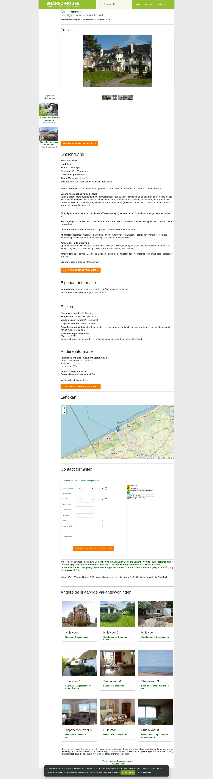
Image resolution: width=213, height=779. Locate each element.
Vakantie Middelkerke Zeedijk (91, 565)
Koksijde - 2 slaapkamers (76, 637)
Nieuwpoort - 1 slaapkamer (115, 734)
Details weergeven (144, 772)
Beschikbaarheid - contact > (79, 143)
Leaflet (149, 458)
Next (171, 61)
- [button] (64, 412)
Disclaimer (120, 764)
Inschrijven (161, 4)
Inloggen (149, 4)
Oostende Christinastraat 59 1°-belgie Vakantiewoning (123, 562)
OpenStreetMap (159, 458)
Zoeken (137, 4)
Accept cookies (128, 772)
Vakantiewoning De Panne (125, 565)
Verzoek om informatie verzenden (93, 548)
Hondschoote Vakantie (140, 567)
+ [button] (64, 408)
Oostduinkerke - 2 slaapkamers (155, 637)
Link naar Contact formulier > (80, 270)
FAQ (112, 764)
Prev (64, 61)
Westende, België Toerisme (108, 567)
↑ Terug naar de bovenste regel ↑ (117, 761)
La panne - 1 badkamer (113, 686)
